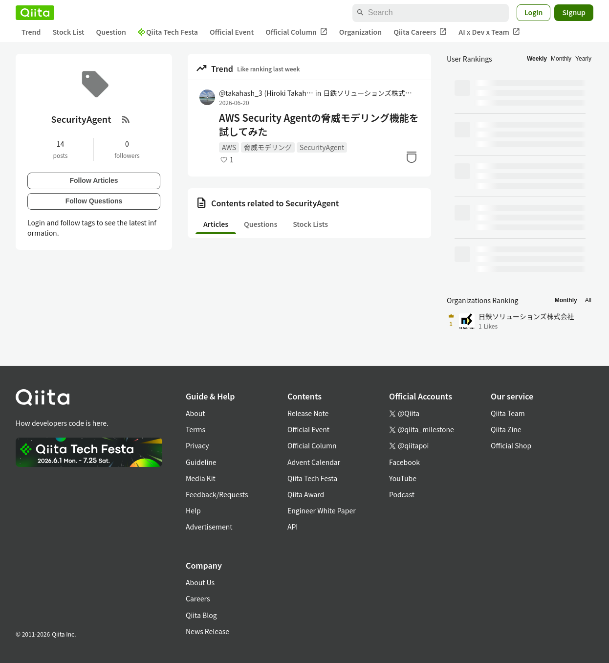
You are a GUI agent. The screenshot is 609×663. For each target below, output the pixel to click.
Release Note (307, 413)
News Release (207, 631)
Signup (574, 12)
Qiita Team (508, 413)
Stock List (68, 32)
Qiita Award (305, 494)
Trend (31, 32)
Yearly (583, 58)
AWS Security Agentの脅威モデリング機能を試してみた (319, 124)
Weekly (537, 58)
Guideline (201, 462)
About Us (200, 582)
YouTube (402, 478)
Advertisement (209, 526)
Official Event (232, 32)
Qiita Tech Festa (168, 32)
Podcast (401, 494)
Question (111, 32)
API (292, 526)
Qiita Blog (201, 615)
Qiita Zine (506, 429)
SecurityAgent (322, 147)
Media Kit (201, 478)
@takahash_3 (266, 93)
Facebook (404, 462)
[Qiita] (35, 12)
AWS (229, 147)
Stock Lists (310, 224)
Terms (195, 429)
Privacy (197, 445)
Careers (198, 598)
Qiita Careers (420, 32)
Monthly (561, 58)
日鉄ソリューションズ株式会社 (370, 93)
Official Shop (511, 445)
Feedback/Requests (217, 494)
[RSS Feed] (126, 119)
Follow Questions (94, 201)
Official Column (296, 32)
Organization (360, 32)
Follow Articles (93, 180)
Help (193, 510)
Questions (260, 224)
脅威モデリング (268, 147)
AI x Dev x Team (489, 32)
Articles (215, 224)
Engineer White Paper (321, 510)
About (195, 413)
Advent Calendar (313, 462)
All (588, 300)
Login (533, 12)
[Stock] (411, 157)
